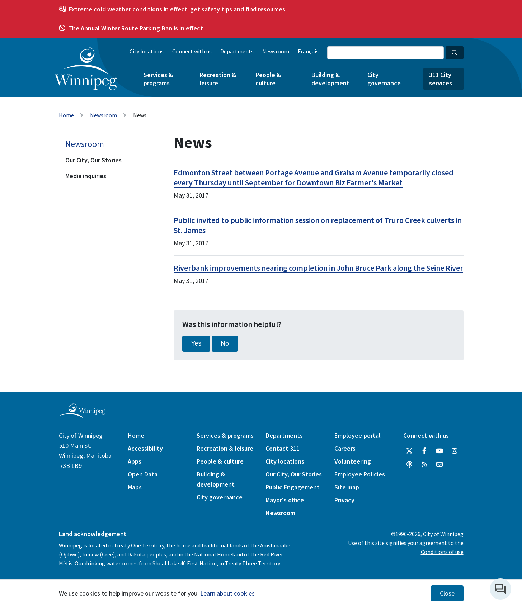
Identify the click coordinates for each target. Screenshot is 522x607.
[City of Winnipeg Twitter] (409, 451)
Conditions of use (442, 551)
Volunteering (352, 461)
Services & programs (158, 79)
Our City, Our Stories (93, 160)
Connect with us (192, 51)
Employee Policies (359, 474)
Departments (237, 51)
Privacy (344, 500)
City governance (384, 79)
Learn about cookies (227, 593)
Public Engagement (292, 487)
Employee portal (357, 435)
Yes (196, 343)
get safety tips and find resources (177, 9)
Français (308, 51)
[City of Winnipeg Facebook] (424, 451)
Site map (346, 487)
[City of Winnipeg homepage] (82, 416)
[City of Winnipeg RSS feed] (424, 465)
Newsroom (275, 51)
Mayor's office (284, 500)
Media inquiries (85, 176)
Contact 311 (282, 448)
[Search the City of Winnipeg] (385, 52)
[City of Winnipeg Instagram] (454, 451)
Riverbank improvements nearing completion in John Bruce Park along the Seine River (318, 268)
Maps (135, 487)
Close (447, 593)
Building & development (330, 79)
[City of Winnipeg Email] (439, 465)
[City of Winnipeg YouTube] (439, 451)
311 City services (440, 79)
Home (66, 115)
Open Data (142, 474)
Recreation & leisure (217, 79)
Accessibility (145, 448)
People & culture (268, 79)
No (225, 343)
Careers (345, 448)
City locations (147, 51)
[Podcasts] (409, 465)
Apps (134, 461)
